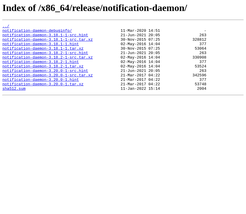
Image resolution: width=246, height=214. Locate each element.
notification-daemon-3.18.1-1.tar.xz (42, 53)
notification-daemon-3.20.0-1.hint (40, 91)
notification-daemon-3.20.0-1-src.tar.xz (47, 85)
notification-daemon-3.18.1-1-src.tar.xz (47, 42)
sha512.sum (14, 101)
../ (5, 26)
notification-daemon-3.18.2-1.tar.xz (42, 75)
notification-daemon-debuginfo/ (37, 32)
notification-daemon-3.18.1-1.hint (40, 48)
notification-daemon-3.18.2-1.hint (40, 69)
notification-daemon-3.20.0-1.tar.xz (42, 96)
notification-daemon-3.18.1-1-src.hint (45, 37)
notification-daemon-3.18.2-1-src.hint (45, 59)
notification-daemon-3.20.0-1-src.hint (45, 80)
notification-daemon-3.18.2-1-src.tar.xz (47, 64)
